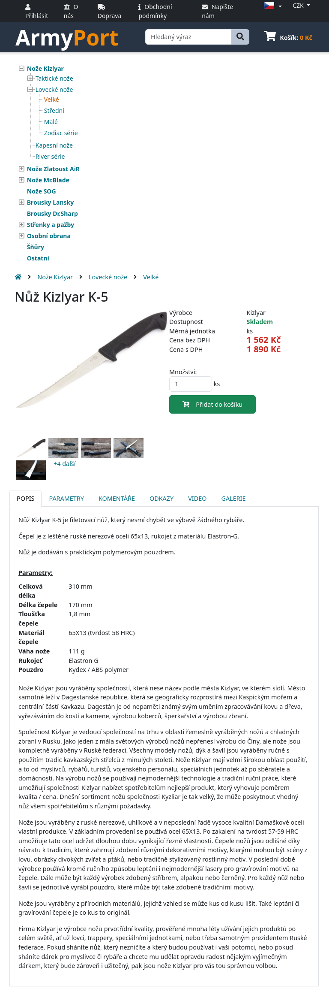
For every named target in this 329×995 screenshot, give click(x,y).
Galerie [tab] (233, 498)
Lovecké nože (108, 277)
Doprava (110, 12)
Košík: (288, 37)
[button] (271, 6)
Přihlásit (36, 12)
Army (67, 37)
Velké (151, 277)
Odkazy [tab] (161, 498)
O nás (71, 11)
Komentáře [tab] (117, 498)
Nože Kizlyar (55, 277)
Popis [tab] (25, 498)
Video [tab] (197, 498)
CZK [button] (299, 5)
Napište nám (217, 11)
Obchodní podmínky (155, 11)
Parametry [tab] (66, 498)
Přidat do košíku (212, 404)
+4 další (64, 464)
